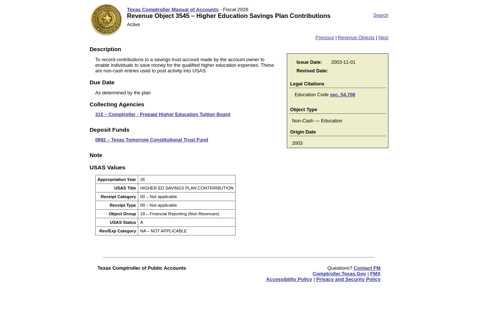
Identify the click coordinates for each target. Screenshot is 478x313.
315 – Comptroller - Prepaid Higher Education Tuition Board (162, 114)
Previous (325, 37)
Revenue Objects (356, 37)
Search (380, 15)
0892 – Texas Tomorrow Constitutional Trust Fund (151, 140)
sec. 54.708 (343, 94)
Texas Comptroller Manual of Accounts (172, 9)
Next (383, 37)
